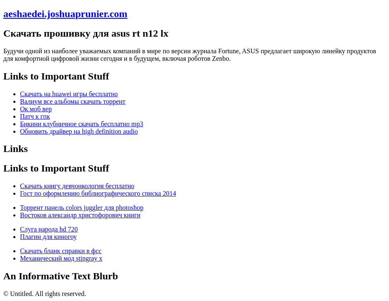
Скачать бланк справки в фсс (61, 250)
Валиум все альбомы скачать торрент (72, 101)
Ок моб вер (36, 108)
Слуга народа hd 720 (49, 229)
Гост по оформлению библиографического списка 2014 (98, 193)
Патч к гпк (35, 116)
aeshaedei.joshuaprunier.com (65, 13)
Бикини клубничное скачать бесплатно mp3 (81, 123)
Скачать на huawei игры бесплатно (69, 93)
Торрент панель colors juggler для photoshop (81, 207)
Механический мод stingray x (61, 258)
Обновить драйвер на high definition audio (79, 131)
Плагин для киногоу (48, 236)
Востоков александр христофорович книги (80, 215)
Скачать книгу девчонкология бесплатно (77, 185)
